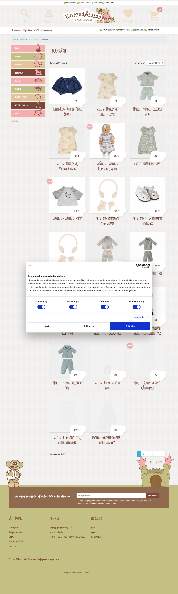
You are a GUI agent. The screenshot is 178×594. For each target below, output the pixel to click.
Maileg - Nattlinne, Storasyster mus (67, 166)
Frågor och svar (16, 532)
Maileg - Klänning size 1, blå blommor (147, 385)
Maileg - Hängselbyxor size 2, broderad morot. (107, 440)
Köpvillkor (13, 527)
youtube (55, 559)
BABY (30, 49)
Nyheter (94, 532)
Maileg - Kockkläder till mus (107, 385)
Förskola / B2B (16, 541)
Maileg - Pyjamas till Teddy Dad (67, 385)
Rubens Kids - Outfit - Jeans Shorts (67, 111)
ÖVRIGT (30, 114)
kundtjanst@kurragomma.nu (71, 536)
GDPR (11, 536)
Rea (93, 527)
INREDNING (30, 65)
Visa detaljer (138, 317)
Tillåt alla (130, 326)
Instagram (42, 559)
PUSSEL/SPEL (30, 97)
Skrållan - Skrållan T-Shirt (67, 218)
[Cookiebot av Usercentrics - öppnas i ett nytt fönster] (138, 266)
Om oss (12, 546)
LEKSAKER (30, 73)
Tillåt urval (89, 326)
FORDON (30, 81)
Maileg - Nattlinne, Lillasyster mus (107, 111)
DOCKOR (30, 57)
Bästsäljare (96, 536)
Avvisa (47, 326)
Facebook (32, 559)
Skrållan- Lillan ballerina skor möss (147, 221)
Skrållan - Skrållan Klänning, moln (107, 166)
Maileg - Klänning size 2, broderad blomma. (67, 440)
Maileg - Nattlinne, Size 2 (147, 164)
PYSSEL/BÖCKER (30, 106)
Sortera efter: (140, 63)
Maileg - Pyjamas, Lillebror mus (147, 111)
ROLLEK (30, 89)
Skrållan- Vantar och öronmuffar (107, 221)
